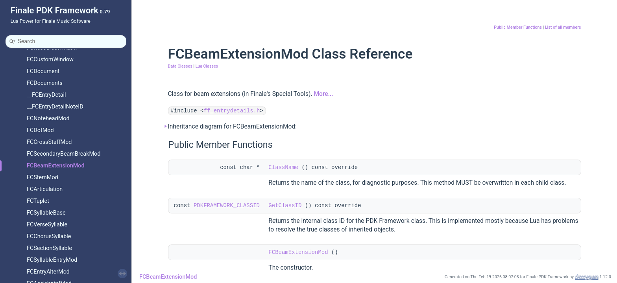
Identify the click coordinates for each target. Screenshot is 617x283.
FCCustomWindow (50, 59)
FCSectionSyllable (49, 248)
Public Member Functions (518, 27)
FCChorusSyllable (49, 236)
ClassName (283, 167)
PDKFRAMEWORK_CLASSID (227, 205)
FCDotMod (40, 130)
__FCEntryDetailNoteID (55, 106)
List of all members (563, 27)
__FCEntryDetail (46, 95)
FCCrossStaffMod (49, 142)
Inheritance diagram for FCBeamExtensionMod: (232, 126)
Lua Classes (207, 66)
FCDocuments (45, 83)
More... (323, 93)
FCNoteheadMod (48, 118)
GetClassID (284, 205)
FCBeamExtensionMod (56, 165)
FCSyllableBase (46, 212)
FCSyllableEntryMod (52, 260)
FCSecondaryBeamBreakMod (63, 154)
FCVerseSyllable (47, 224)
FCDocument (43, 71)
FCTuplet (38, 201)
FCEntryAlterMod (48, 271)
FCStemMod (42, 177)
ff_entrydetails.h (232, 111)
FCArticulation (45, 189)
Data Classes (180, 66)
